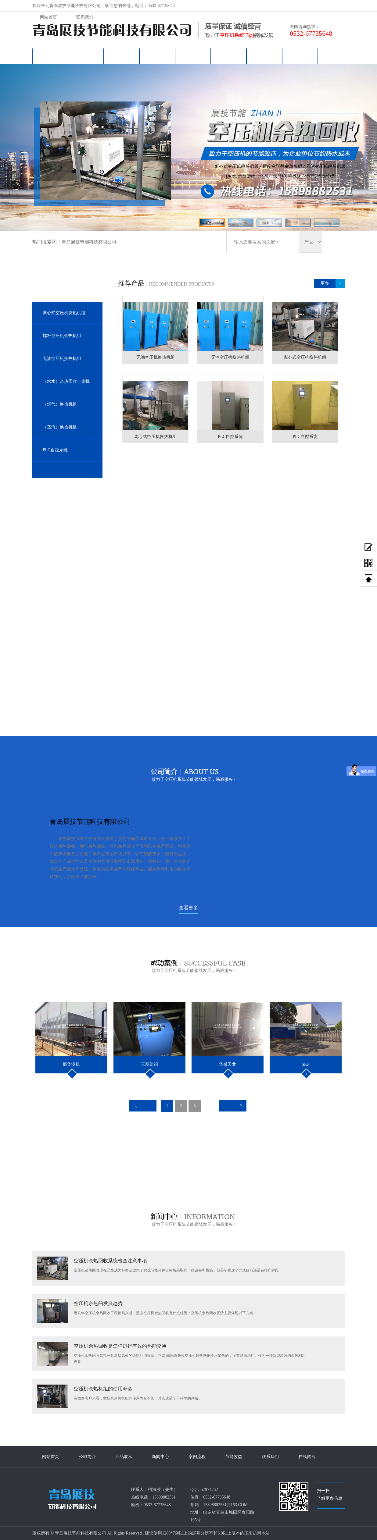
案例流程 (193, 56)
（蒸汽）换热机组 (60, 427)
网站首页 (50, 56)
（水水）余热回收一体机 (66, 381)
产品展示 (121, 56)
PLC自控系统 (55, 450)
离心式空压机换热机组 (64, 313)
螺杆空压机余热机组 (62, 335)
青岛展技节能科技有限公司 (89, 242)
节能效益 (229, 56)
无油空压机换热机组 (62, 358)
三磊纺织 (149, 1064)
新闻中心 (157, 56)
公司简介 (86, 56)
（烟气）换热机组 (60, 404)
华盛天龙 (227, 1064)
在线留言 (300, 56)
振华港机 (71, 1064)
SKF (306, 1064)
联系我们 (264, 56)
